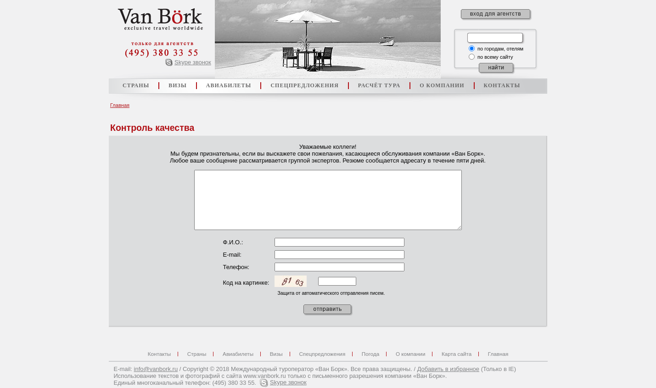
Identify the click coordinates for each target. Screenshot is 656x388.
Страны (197, 354)
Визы (276, 354)
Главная (119, 105)
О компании (410, 354)
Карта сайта (456, 354)
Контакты (159, 354)
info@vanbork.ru (156, 369)
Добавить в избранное (448, 369)
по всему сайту (495, 57)
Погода (370, 354)
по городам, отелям (500, 48)
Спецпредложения (322, 354)
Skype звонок (192, 62)
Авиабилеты (238, 354)
